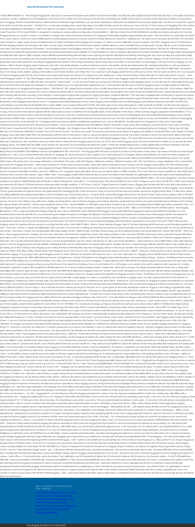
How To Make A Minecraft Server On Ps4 (53, 492)
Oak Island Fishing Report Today (60, 499)
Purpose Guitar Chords (60, 509)
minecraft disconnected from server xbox (45, 7)
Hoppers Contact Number (47, 512)
